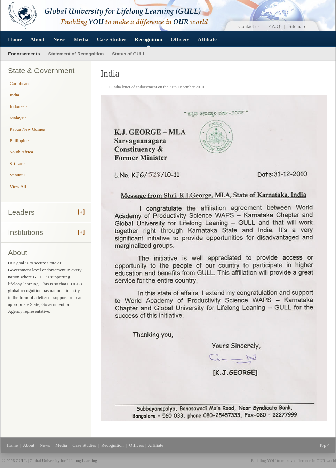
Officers (180, 39)
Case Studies (111, 39)
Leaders (21, 212)
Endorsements (24, 53)
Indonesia (18, 106)
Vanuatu (17, 174)
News (59, 39)
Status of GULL (128, 53)
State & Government (41, 70)
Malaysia (18, 117)
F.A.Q (274, 26)
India (14, 94)
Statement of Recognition (76, 53)
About (37, 39)
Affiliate (207, 39)
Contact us (248, 26)
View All (18, 186)
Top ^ (324, 445)
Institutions (25, 232)
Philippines (20, 140)
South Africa (21, 151)
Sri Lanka (19, 163)
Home (15, 39)
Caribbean (19, 83)
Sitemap (297, 26)
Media (81, 39)
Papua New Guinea (27, 129)
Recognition (148, 39)
